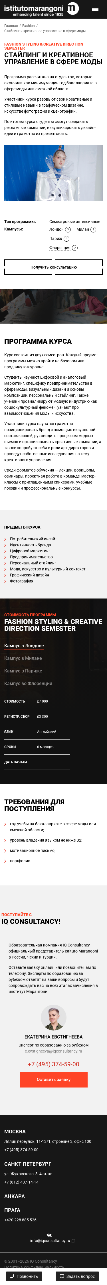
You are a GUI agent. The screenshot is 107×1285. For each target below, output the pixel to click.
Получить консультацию (54, 267)
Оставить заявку (53, 1079)
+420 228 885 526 (20, 1220)
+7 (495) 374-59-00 (53, 1064)
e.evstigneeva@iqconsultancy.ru (53, 1051)
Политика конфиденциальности (34, 1267)
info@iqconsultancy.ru (50, 1240)
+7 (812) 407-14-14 (21, 1182)
